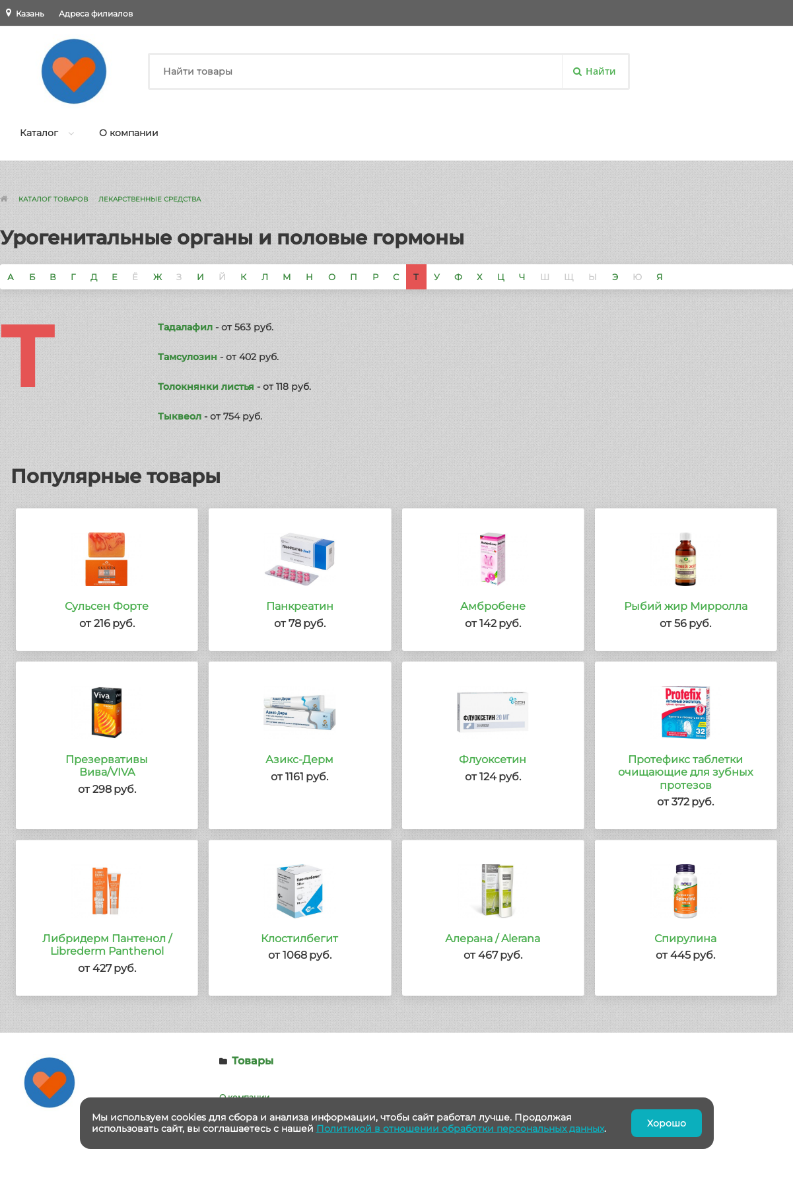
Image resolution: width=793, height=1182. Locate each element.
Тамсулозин (187, 357)
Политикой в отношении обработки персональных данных (460, 1128)
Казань (30, 13)
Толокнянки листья (206, 386)
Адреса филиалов (96, 13)
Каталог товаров (53, 199)
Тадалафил (185, 327)
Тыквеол (179, 416)
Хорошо (666, 1123)
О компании (128, 133)
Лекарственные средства (149, 199)
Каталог (39, 133)
